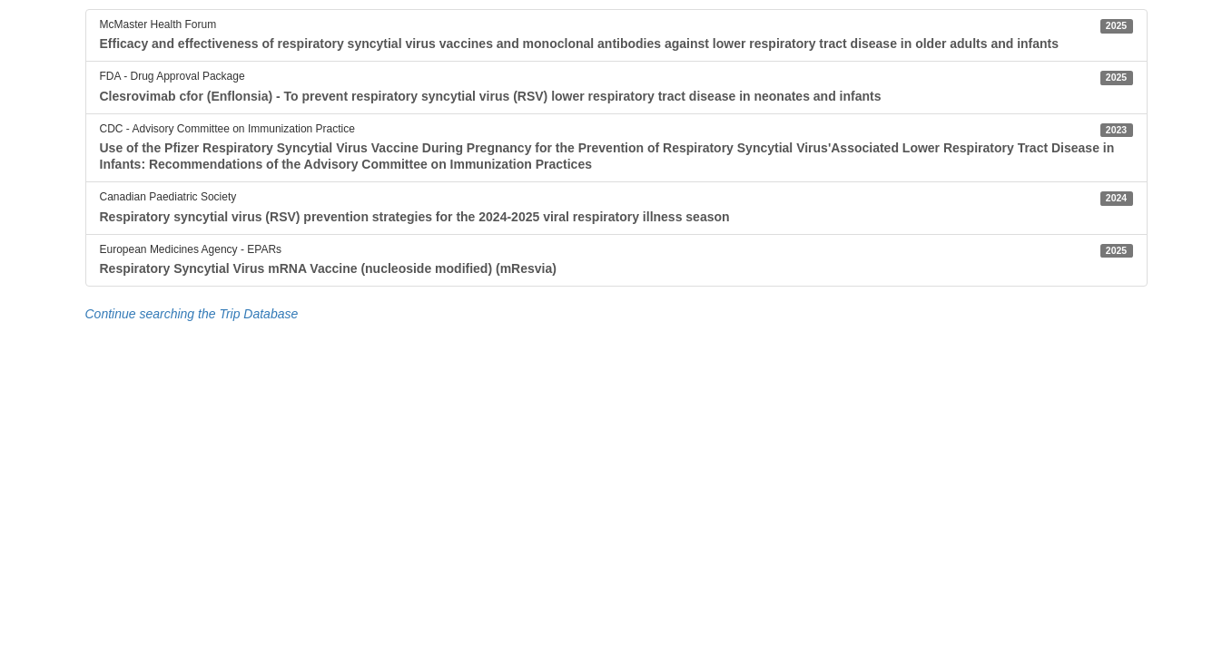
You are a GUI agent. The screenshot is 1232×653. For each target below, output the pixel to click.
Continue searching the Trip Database (192, 314)
